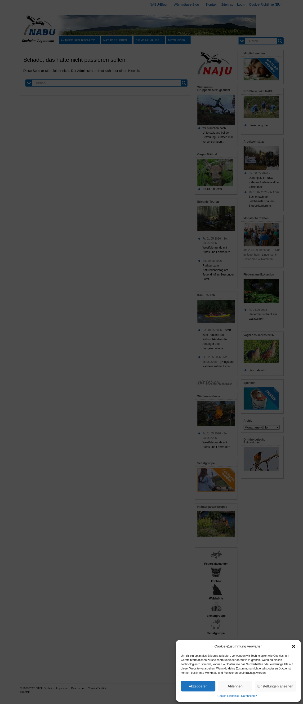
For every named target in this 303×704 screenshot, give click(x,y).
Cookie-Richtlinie (228, 696)
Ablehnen (234, 686)
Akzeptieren (198, 686)
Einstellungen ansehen (275, 686)
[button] (293, 646)
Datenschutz (249, 696)
